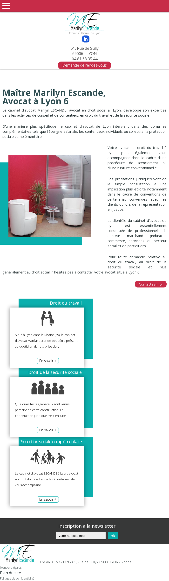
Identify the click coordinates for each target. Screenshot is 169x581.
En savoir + (47, 360)
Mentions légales (10, 568)
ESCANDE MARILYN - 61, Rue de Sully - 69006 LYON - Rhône (85, 562)
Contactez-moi (150, 284)
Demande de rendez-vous (84, 65)
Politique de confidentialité (17, 578)
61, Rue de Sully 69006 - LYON (85, 51)
